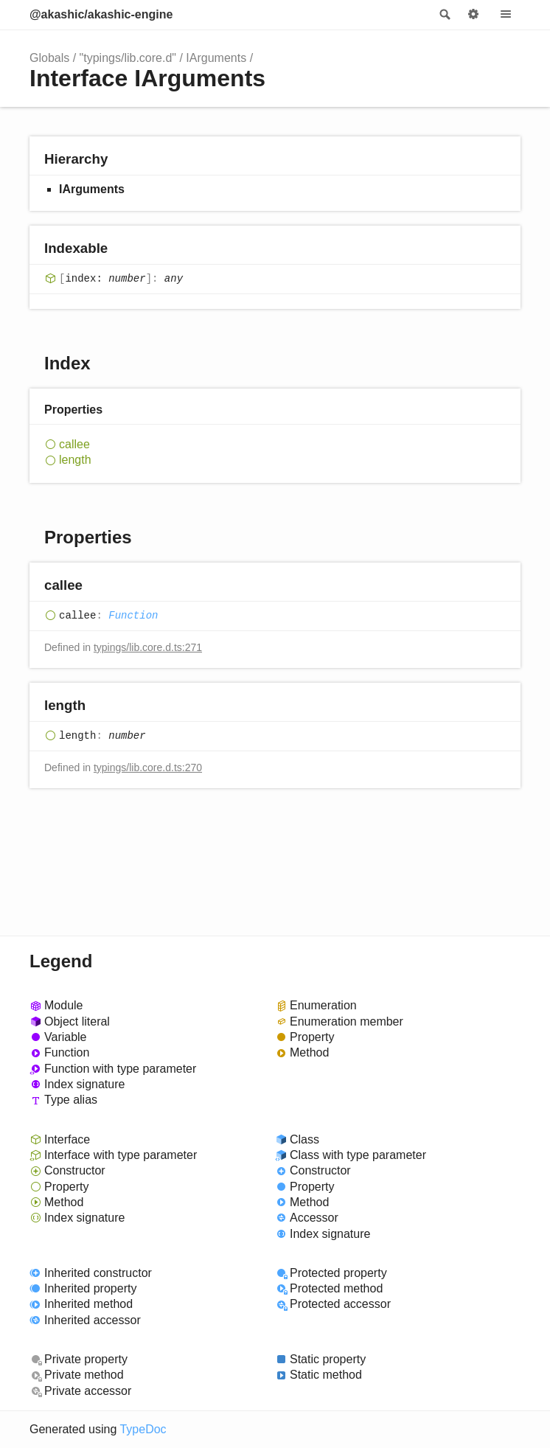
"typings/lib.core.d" (128, 58)
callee (74, 444)
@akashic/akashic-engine (101, 14)
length (75, 459)
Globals (49, 58)
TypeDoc (142, 1429)
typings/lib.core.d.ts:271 (148, 647)
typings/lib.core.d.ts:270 (148, 767)
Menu (506, 14)
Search (444, 14)
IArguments (216, 58)
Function (133, 616)
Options (473, 14)
